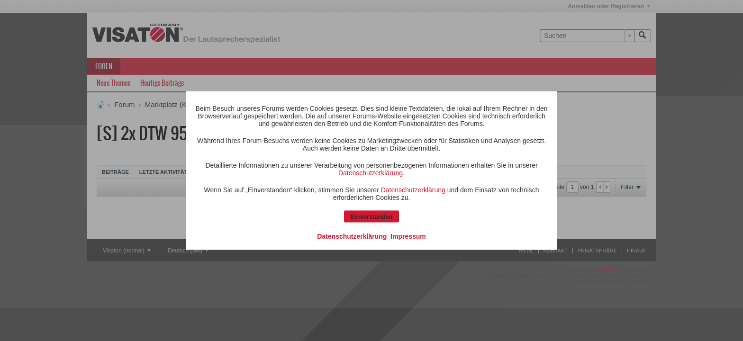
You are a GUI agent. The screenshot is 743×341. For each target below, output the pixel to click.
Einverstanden (371, 216)
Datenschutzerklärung (370, 173)
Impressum (408, 236)
